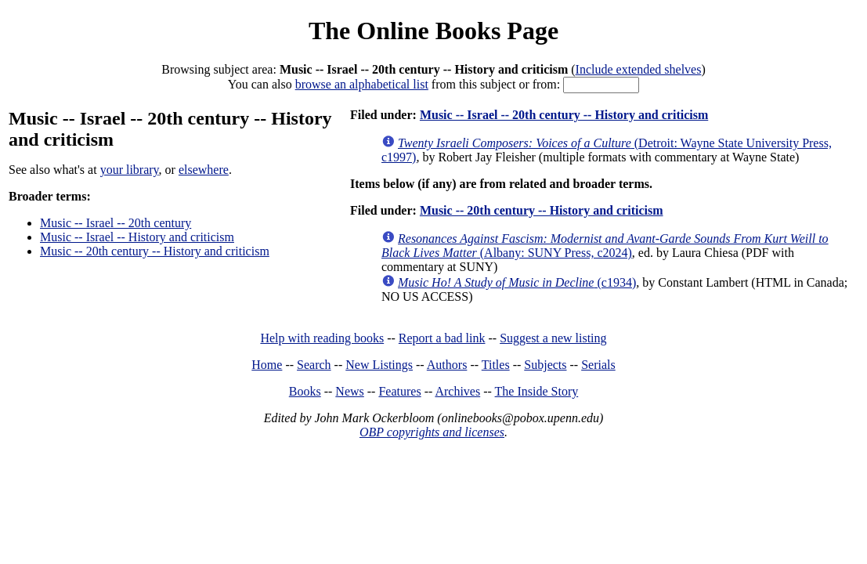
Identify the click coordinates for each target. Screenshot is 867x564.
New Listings (379, 364)
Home (266, 364)
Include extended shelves (639, 69)
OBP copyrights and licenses (431, 432)
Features (399, 391)
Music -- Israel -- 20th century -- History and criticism (564, 114)
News (349, 391)
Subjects (545, 364)
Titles (496, 364)
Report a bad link (442, 338)
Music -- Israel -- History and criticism (137, 237)
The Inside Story (537, 391)
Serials (598, 364)
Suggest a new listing (553, 338)
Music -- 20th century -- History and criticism (154, 251)
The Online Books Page (433, 30)
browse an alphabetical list (361, 84)
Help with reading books (322, 338)
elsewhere (204, 169)
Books (305, 391)
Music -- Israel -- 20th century (115, 223)
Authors (447, 364)
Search (314, 364)
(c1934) (517, 282)
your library (129, 169)
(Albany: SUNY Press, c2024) (605, 245)
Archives (457, 391)
